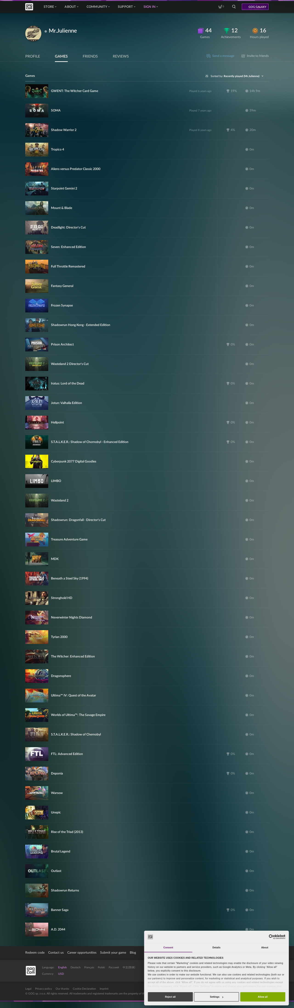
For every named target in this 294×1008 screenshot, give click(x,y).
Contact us (56, 952)
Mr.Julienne (63, 31)
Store (50, 6)
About (71, 6)
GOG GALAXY (257, 7)
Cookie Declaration (84, 988)
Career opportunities (81, 952)
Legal (28, 988)
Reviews (121, 56)
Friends (90, 56)
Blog (133, 952)
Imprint (104, 988)
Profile (32, 56)
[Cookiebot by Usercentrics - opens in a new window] (271, 936)
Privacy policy (43, 988)
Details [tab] (216, 947)
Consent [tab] (168, 947)
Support (126, 6)
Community (98, 6)
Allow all (263, 996)
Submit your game (113, 952)
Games (61, 56)
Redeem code (35, 952)
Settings (216, 996)
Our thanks (62, 988)
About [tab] (264, 947)
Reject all (170, 996)
